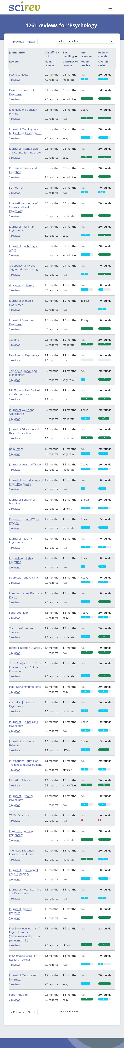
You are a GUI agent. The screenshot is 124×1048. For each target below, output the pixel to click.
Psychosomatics (18, 74)
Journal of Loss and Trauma (26, 464)
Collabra (14, 339)
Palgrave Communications (25, 687)
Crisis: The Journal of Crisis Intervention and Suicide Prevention (25, 667)
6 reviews (14, 419)
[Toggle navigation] (110, 7)
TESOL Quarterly (19, 815)
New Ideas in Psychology (24, 355)
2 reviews (14, 193)
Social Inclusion (18, 994)
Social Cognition (19, 612)
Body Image (16, 449)
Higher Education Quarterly (25, 648)
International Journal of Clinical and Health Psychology (23, 207)
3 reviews (14, 157)
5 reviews (14, 99)
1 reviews (14, 79)
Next (32, 41)
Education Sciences (20, 780)
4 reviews (14, 118)
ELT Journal (16, 187)
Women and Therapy (22, 285)
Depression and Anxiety (23, 577)
